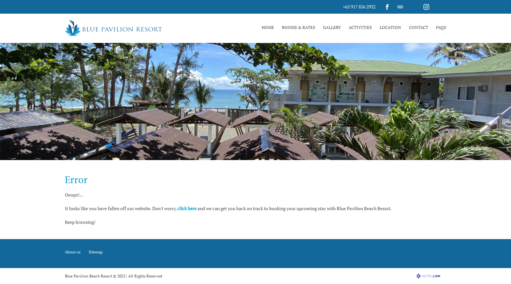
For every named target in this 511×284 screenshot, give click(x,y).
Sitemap (96, 252)
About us (72, 252)
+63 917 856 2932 (359, 7)
